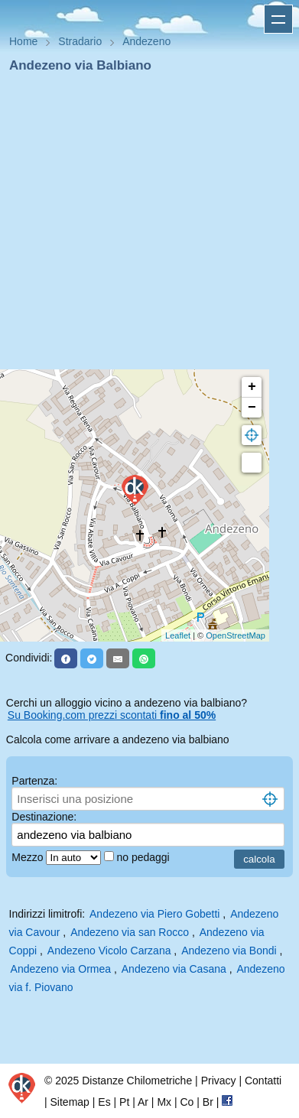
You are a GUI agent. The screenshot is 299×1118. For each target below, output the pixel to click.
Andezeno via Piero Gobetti (154, 914)
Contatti (263, 1080)
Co (186, 1102)
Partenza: (34, 781)
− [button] (252, 407)
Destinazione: (43, 817)
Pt (124, 1102)
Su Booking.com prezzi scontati (112, 715)
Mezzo (28, 857)
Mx (164, 1102)
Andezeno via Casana (174, 969)
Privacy (218, 1080)
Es (104, 1102)
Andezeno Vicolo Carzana (109, 950)
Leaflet (177, 635)
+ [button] (252, 387)
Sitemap (69, 1102)
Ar (143, 1102)
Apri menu (278, 19)
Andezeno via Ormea (61, 969)
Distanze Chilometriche (137, 1080)
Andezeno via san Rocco (129, 932)
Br (208, 1102)
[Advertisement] (143, 226)
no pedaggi (144, 857)
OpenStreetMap (235, 635)
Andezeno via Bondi (229, 950)
